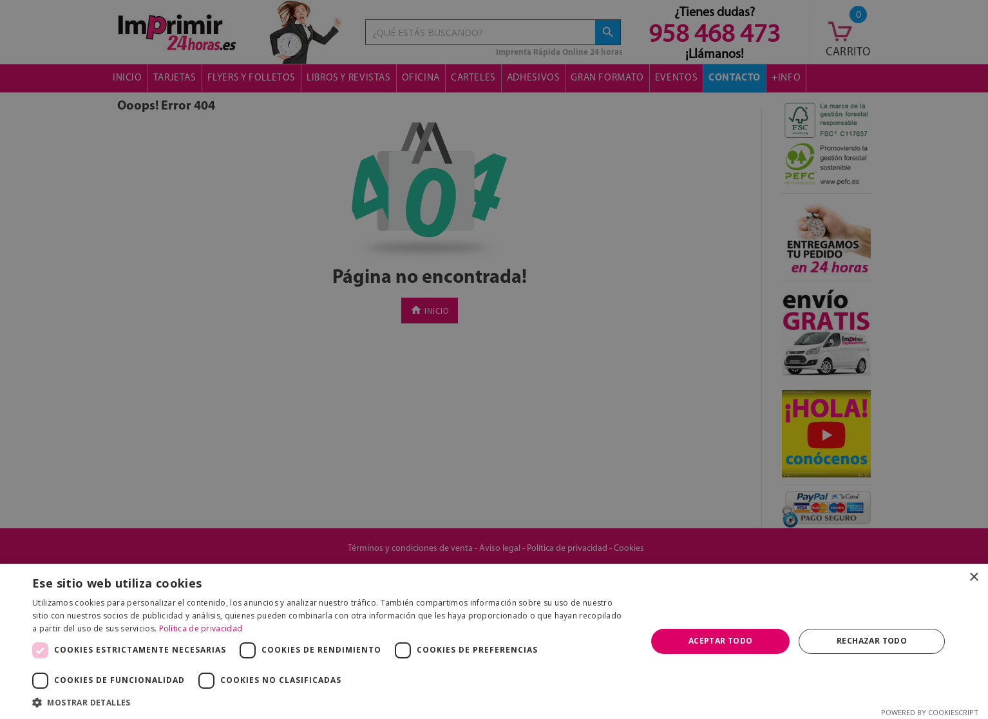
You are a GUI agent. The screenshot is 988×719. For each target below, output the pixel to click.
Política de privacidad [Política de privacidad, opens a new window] (201, 628)
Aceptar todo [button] (721, 640)
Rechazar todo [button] (872, 640)
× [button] (973, 577)
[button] (330, 702)
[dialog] (494, 359)
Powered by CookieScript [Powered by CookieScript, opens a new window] (929, 712)
